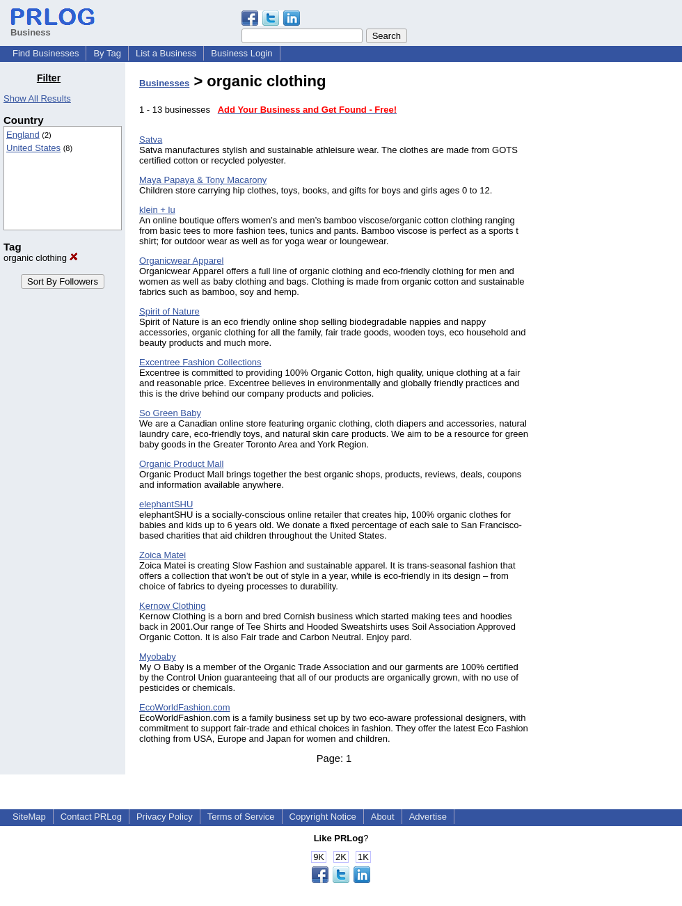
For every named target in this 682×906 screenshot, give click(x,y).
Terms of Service (241, 816)
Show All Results (37, 98)
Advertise (428, 816)
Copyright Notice (323, 816)
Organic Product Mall (181, 464)
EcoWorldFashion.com (184, 707)
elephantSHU (166, 504)
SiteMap (29, 816)
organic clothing (40, 258)
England (23, 134)
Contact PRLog (91, 816)
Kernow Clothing (172, 606)
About (383, 816)
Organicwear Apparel (181, 260)
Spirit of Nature (169, 311)
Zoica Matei (162, 555)
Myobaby (157, 656)
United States (33, 148)
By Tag (107, 53)
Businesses (164, 83)
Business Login (241, 53)
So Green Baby (170, 413)
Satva (150, 139)
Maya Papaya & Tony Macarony (203, 180)
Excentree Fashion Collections (200, 362)
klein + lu (157, 210)
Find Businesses (46, 53)
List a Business (166, 53)
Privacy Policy (164, 816)
